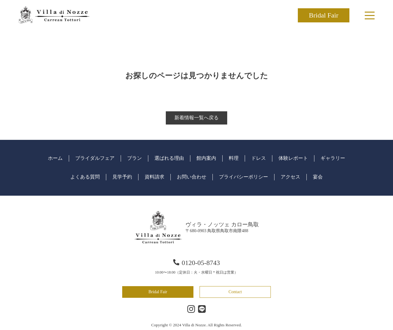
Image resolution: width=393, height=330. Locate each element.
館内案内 (206, 158)
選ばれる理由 (169, 158)
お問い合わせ (191, 176)
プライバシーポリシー (243, 176)
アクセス (290, 176)
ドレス (258, 158)
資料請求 (154, 176)
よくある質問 (85, 176)
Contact (235, 292)
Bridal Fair (323, 15)
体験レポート (293, 158)
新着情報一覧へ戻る (196, 117)
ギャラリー (333, 158)
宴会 (318, 176)
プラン (134, 158)
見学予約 (122, 176)
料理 (234, 158)
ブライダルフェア (95, 158)
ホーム (55, 158)
